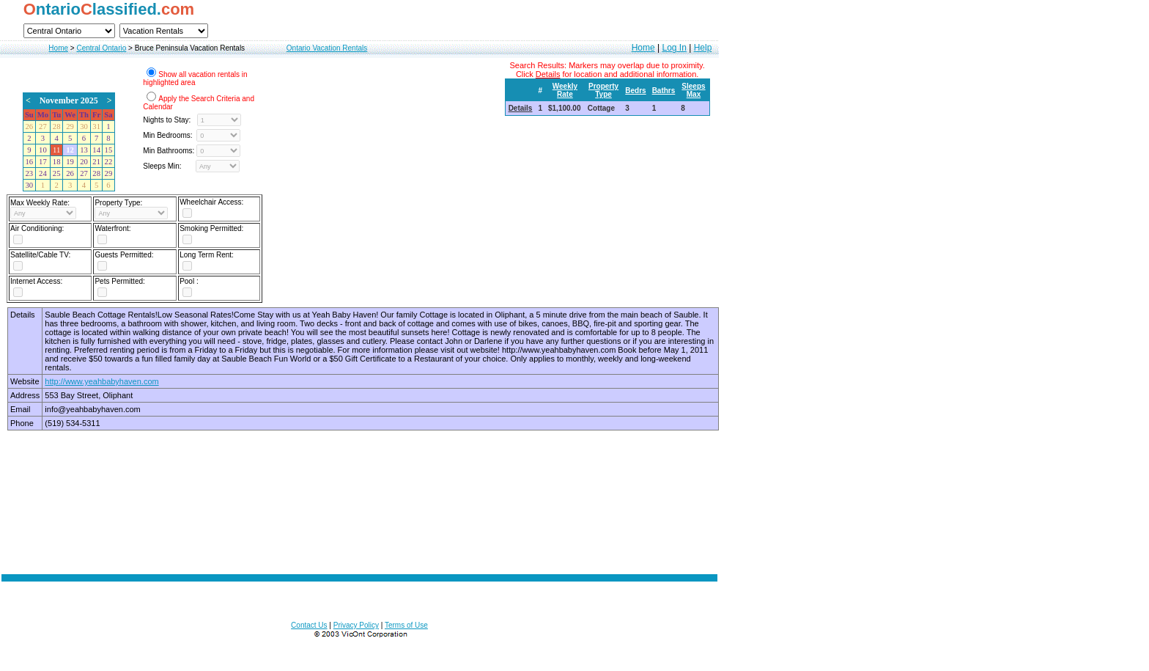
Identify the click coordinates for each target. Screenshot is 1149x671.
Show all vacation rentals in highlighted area (195, 78)
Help (703, 48)
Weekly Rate (565, 90)
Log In (674, 48)
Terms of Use (406, 625)
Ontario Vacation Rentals (327, 48)
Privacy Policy (356, 625)
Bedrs (635, 91)
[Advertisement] (360, 489)
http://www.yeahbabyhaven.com (101, 381)
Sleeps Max (693, 90)
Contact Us (309, 625)
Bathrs (664, 91)
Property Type (603, 90)
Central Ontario (101, 48)
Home (58, 48)
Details (521, 108)
